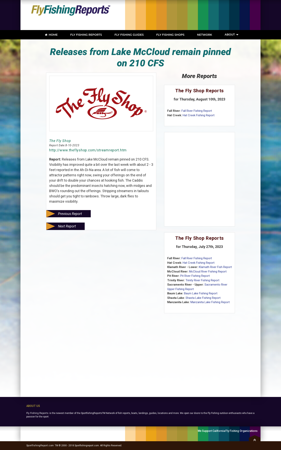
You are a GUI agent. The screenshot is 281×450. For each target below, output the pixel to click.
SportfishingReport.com (40, 445)
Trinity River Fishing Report (202, 280)
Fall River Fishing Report (196, 111)
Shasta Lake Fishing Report (203, 298)
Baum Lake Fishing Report (200, 293)
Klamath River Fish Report (215, 267)
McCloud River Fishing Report (208, 271)
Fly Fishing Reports (37, 413)
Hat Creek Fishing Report (198, 115)
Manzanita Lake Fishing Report (210, 302)
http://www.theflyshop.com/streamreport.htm (88, 150)
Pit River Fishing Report (195, 276)
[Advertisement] (202, 15)
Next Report (67, 226)
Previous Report (70, 214)
